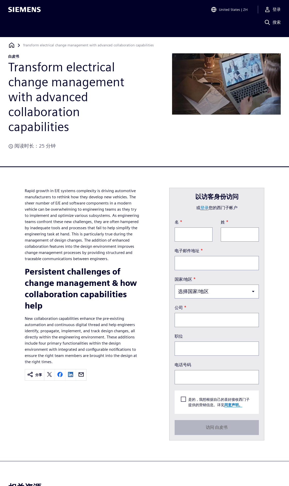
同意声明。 (233, 405)
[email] (81, 374)
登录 (204, 207)
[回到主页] (11, 45)
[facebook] (60, 374)
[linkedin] (70, 374)
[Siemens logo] (24, 11)
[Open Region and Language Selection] (229, 11)
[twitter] (49, 374)
